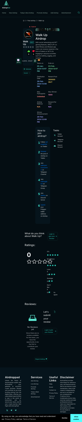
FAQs (50, 384)
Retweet (43, 151)
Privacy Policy (53, 393)
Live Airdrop (34, 384)
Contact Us (52, 390)
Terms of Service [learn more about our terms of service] (29, 419)
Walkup (43, 195)
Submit (43, 205)
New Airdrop (13, 13)
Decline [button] (64, 418)
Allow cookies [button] (76, 418)
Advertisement (66, 13)
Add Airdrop (54, 13)
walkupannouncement (44, 168)
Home (4, 13)
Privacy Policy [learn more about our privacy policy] (10, 419)
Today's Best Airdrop (27, 13)
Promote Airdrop (42, 13)
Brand (51, 387)
